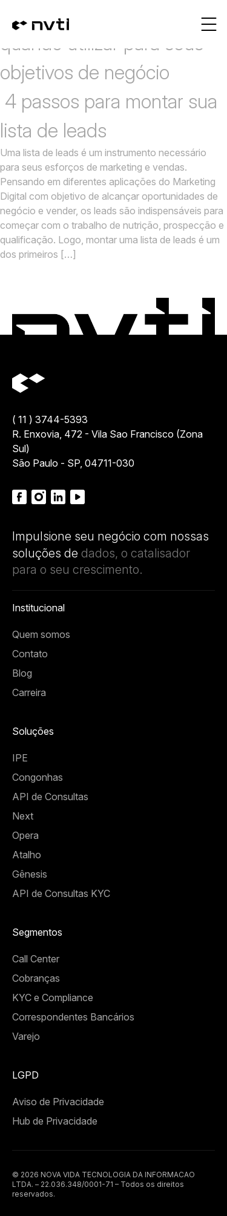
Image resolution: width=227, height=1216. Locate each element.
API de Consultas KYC (61, 893)
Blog (22, 673)
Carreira (29, 692)
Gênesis (29, 874)
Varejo (26, 1036)
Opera (25, 835)
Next (22, 816)
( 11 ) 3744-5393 (50, 419)
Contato (30, 654)
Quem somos (41, 634)
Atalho (26, 855)
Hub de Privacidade (54, 1121)
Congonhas (37, 777)
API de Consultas (50, 796)
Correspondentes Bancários (73, 1017)
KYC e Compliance (52, 997)
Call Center (35, 959)
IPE (20, 758)
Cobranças (36, 978)
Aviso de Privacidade (58, 1102)
